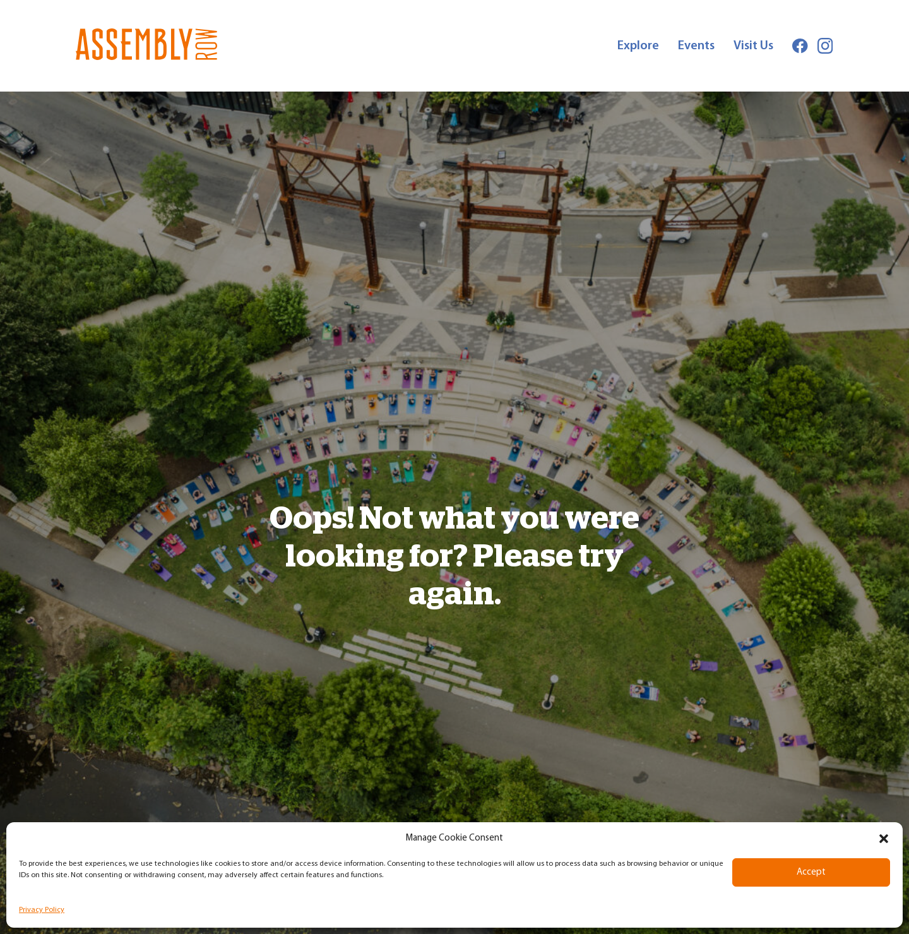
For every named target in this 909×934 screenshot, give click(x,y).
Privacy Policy (41, 910)
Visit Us (753, 46)
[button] (883, 838)
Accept (811, 872)
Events (696, 46)
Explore (638, 46)
